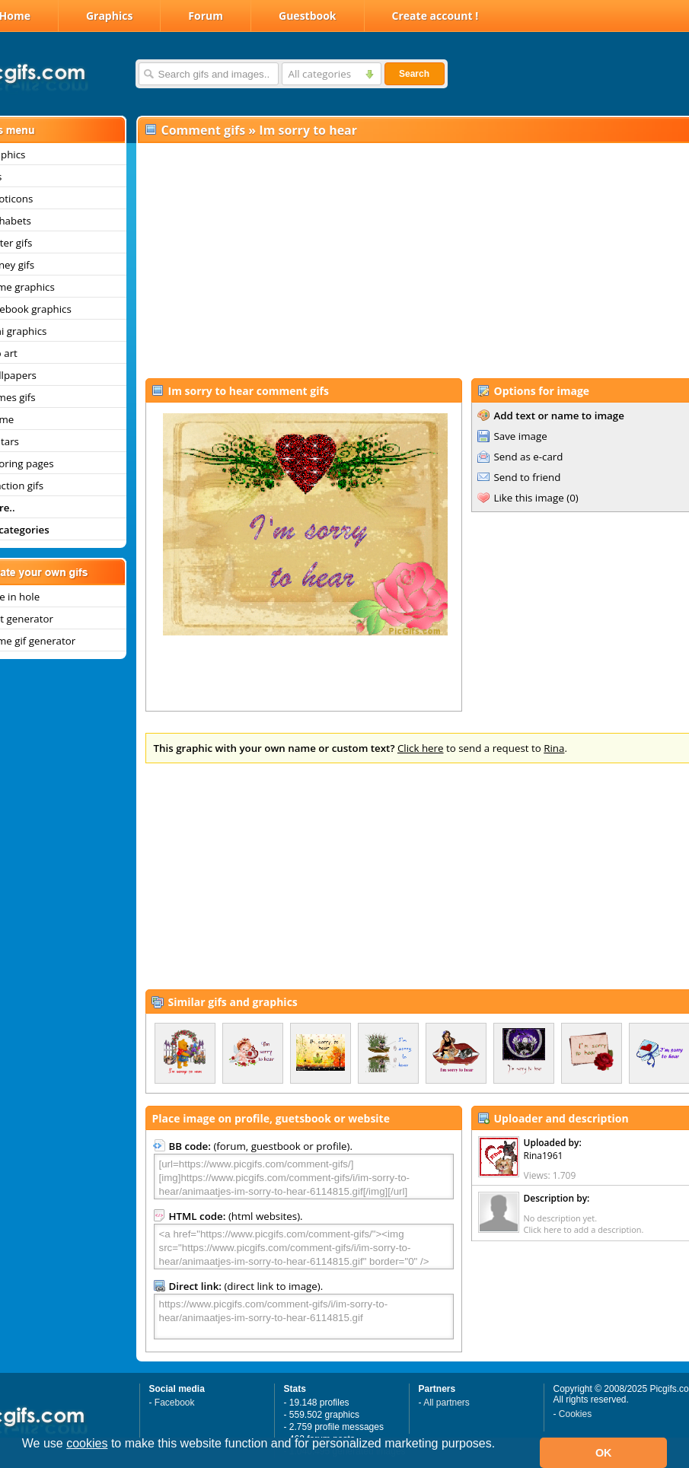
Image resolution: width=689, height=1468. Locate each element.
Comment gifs (203, 130)
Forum (205, 15)
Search (414, 73)
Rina (554, 748)
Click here (420, 748)
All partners (446, 1402)
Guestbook (308, 15)
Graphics (109, 15)
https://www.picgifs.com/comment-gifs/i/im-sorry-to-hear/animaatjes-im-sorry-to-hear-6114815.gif (304, 1316)
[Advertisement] (402, 259)
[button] (24, 1463)
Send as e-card (528, 456)
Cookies (575, 1414)
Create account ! (435, 15)
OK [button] (603, 1453)
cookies (86, 1443)
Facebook (175, 1402)
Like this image (529, 498)
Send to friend (527, 477)
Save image (520, 436)
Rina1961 (543, 1155)
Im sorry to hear (308, 130)
